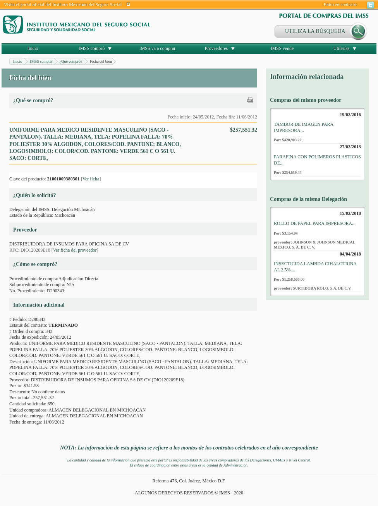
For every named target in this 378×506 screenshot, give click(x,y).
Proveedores (216, 48)
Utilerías (341, 48)
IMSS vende (282, 48)
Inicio (32, 48)
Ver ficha (91, 179)
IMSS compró (92, 48)
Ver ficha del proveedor (75, 250)
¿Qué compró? (71, 61)
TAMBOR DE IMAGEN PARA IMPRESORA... (303, 127)
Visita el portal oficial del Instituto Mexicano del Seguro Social (63, 4)
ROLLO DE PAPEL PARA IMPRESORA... (315, 223)
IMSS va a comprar (157, 48)
